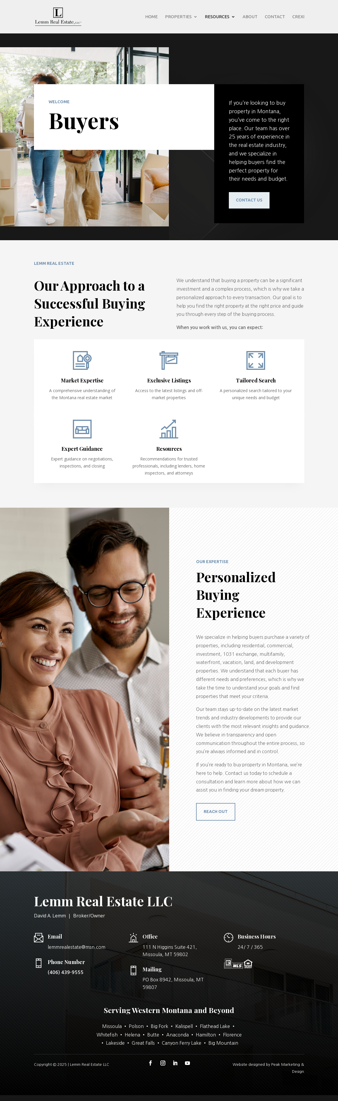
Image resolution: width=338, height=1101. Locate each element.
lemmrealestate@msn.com (76, 947)
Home (151, 17)
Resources (217, 17)
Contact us (249, 200)
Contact (275, 17)
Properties (178, 17)
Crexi (298, 17)
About (250, 17)
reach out (216, 811)
